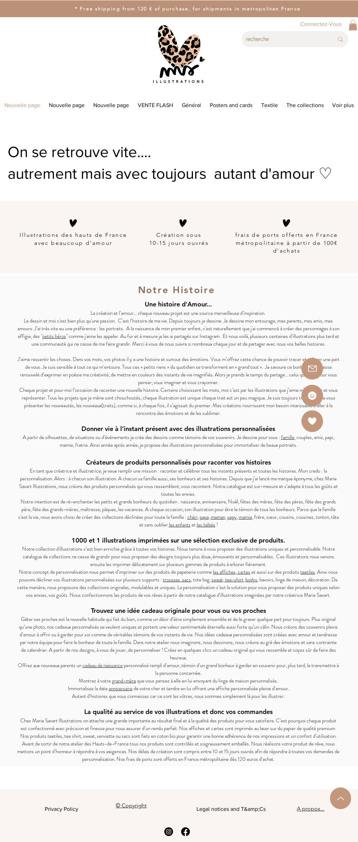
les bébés (206, 525)
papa (204, 517)
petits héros (54, 336)
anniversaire (121, 688)
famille (287, 437)
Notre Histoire (178, 290)
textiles (307, 572)
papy (232, 517)
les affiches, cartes (231, 572)
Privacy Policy (61, 809)
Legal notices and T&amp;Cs (231, 809)
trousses (171, 579)
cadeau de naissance (103, 665)
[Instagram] (168, 831)
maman (218, 517)
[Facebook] (185, 831)
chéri (192, 517)
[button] (353, 25)
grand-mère (124, 681)
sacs (186, 579)
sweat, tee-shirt (227, 579)
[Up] (340, 798)
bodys (251, 579)
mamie (245, 517)
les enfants (180, 525)
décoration (318, 579)
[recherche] (284, 39)
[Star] (312, 395)
